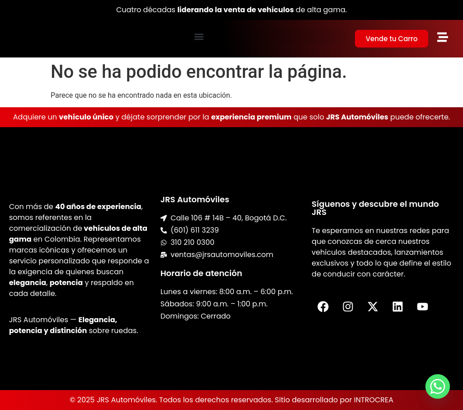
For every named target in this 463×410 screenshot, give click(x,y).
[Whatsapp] (437, 386)
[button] (198, 36)
